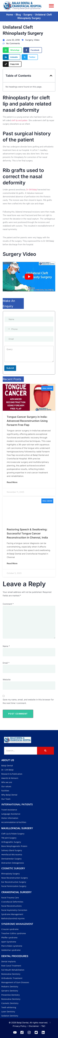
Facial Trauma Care (10, 897)
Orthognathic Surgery (11, 842)
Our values (6, 786)
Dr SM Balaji (31, 189)
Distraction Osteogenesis (12, 863)
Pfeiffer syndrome (9, 937)
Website (7, 679)
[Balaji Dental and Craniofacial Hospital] (17, 740)
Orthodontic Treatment (11, 978)
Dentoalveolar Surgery (11, 858)
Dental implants (8, 961)
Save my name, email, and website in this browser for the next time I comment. (28, 701)
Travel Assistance (9, 809)
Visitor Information (9, 818)
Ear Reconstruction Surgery (13, 882)
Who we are (6, 782)
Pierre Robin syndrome (11, 946)
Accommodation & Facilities (13, 822)
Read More (12, 482)
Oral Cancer (47, 388)
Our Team (5, 799)
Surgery (27, 14)
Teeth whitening (8, 1007)
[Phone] (29, 329)
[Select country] (7, 329)
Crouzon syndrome (10, 929)
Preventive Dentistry (10, 995)
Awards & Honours (9, 778)
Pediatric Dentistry (9, 986)
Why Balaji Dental (9, 794)
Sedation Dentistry (9, 1015)
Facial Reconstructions (11, 906)
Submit (10, 368)
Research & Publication (11, 774)
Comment (8, 604)
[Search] (20, 751)
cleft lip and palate (19, 120)
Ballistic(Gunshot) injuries (13, 918)
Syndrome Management (12, 914)
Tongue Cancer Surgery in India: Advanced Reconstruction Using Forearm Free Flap (27, 420)
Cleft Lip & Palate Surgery (12, 833)
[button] (50, 75)
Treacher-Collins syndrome (13, 933)
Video (36, 40)
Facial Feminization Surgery (13, 886)
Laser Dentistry (8, 1011)
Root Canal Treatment (11, 965)
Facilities (5, 790)
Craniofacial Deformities (12, 901)
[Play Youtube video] (29, 276)
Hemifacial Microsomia (11, 854)
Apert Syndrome (8, 941)
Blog (18, 14)
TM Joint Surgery (8, 838)
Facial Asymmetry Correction (14, 910)
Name (6, 646)
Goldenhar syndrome (11, 950)
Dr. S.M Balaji (7, 769)
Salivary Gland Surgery (11, 850)
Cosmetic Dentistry (9, 1003)
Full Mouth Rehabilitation (12, 970)
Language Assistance (10, 814)
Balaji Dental (7, 765)
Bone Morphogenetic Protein (14, 846)
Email (6, 663)
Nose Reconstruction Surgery (14, 878)
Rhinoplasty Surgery (10, 873)
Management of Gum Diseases (15, 982)
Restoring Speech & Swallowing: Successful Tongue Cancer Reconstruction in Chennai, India (27, 533)
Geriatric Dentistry (9, 990)
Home (9, 14)
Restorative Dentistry (10, 974)
